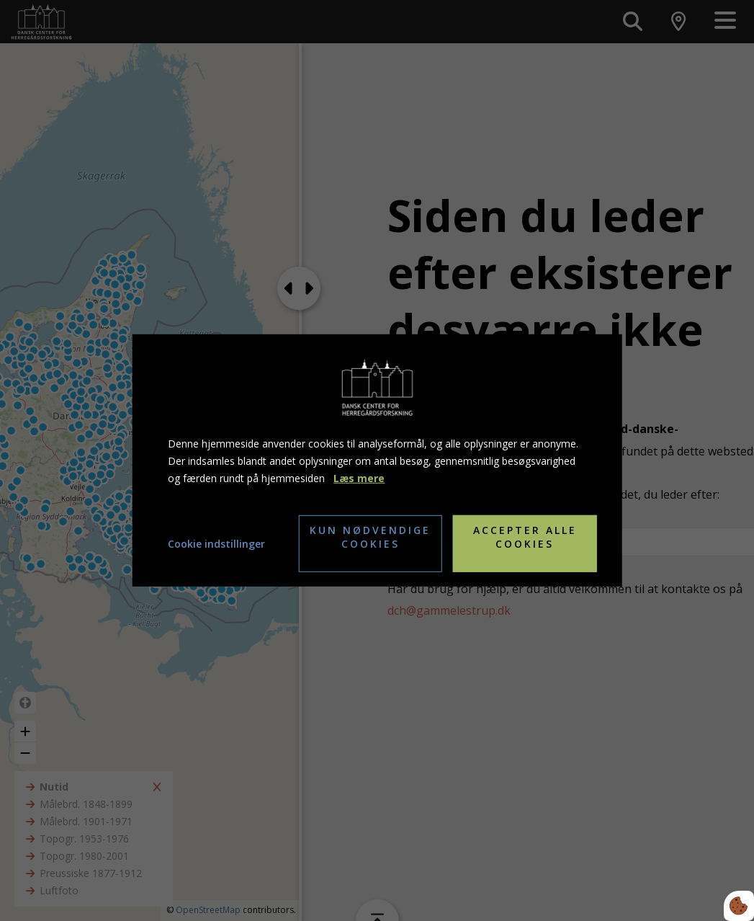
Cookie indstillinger (216, 544)
